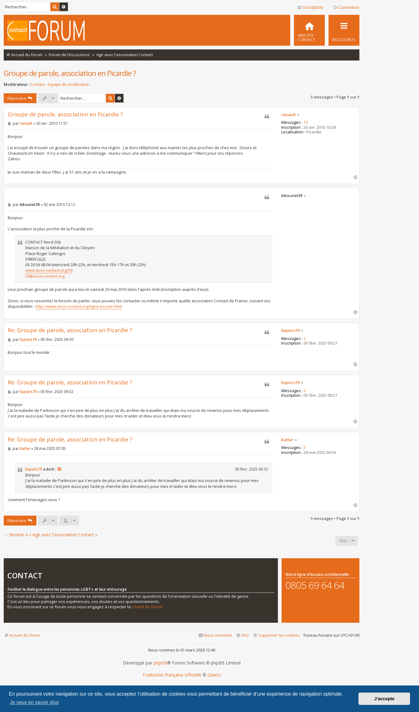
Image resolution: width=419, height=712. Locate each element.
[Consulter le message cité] (59, 469)
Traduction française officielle (171, 675)
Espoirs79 (290, 330)
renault (288, 114)
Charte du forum (147, 606)
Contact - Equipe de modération (60, 84)
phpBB (160, 663)
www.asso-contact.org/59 (49, 270)
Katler (287, 440)
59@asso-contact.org (45, 276)
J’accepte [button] (384, 698)
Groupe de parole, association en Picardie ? (70, 73)
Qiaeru (214, 675)
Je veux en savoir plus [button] (34, 702)
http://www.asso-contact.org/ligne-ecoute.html (79, 306)
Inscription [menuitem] (310, 7)
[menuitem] (309, 30)
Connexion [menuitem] (346, 7)
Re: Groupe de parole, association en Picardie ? (70, 330)
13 (306, 122)
